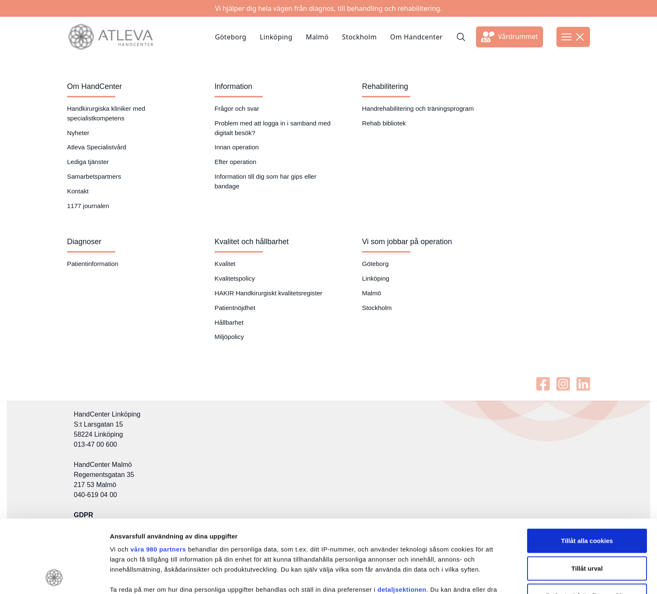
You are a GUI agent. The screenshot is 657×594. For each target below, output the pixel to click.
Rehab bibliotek (384, 123)
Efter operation (235, 161)
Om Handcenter (416, 37)
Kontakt (78, 191)
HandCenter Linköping (107, 414)
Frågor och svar (237, 108)
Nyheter (78, 132)
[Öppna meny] (573, 37)
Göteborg (230, 37)
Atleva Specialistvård (96, 147)
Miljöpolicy (229, 336)
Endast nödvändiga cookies (587, 528)
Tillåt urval (587, 501)
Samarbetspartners (94, 176)
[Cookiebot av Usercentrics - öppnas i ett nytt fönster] (54, 579)
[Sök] (461, 37)
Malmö (317, 37)
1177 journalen (88, 205)
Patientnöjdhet (235, 307)
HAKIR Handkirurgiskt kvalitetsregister (268, 293)
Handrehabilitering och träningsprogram (418, 108)
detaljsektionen (402, 522)
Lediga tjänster (88, 161)
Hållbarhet (229, 322)
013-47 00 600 (95, 444)
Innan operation (237, 147)
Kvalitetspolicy (235, 278)
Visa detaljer (455, 578)
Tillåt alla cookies (587, 473)
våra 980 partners (158, 482)
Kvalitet (225, 263)
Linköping (276, 37)
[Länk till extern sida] (509, 36)
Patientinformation (92, 263)
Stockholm (359, 37)
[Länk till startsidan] (110, 36)
